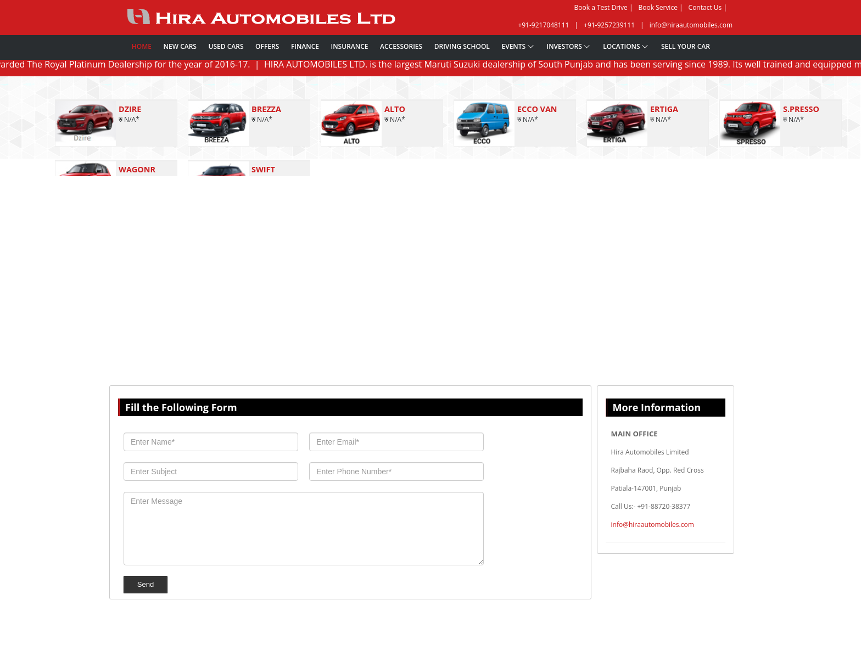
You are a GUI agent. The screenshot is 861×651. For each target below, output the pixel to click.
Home (142, 46)
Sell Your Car (685, 46)
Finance (305, 46)
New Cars (180, 46)
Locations (626, 46)
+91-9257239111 (609, 25)
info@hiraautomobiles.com (691, 25)
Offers (267, 46)
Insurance (349, 46)
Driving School (462, 46)
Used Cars (226, 46)
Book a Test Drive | (603, 7)
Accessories (401, 46)
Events (517, 46)
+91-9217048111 (543, 25)
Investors (568, 46)
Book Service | (661, 7)
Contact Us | (708, 7)
